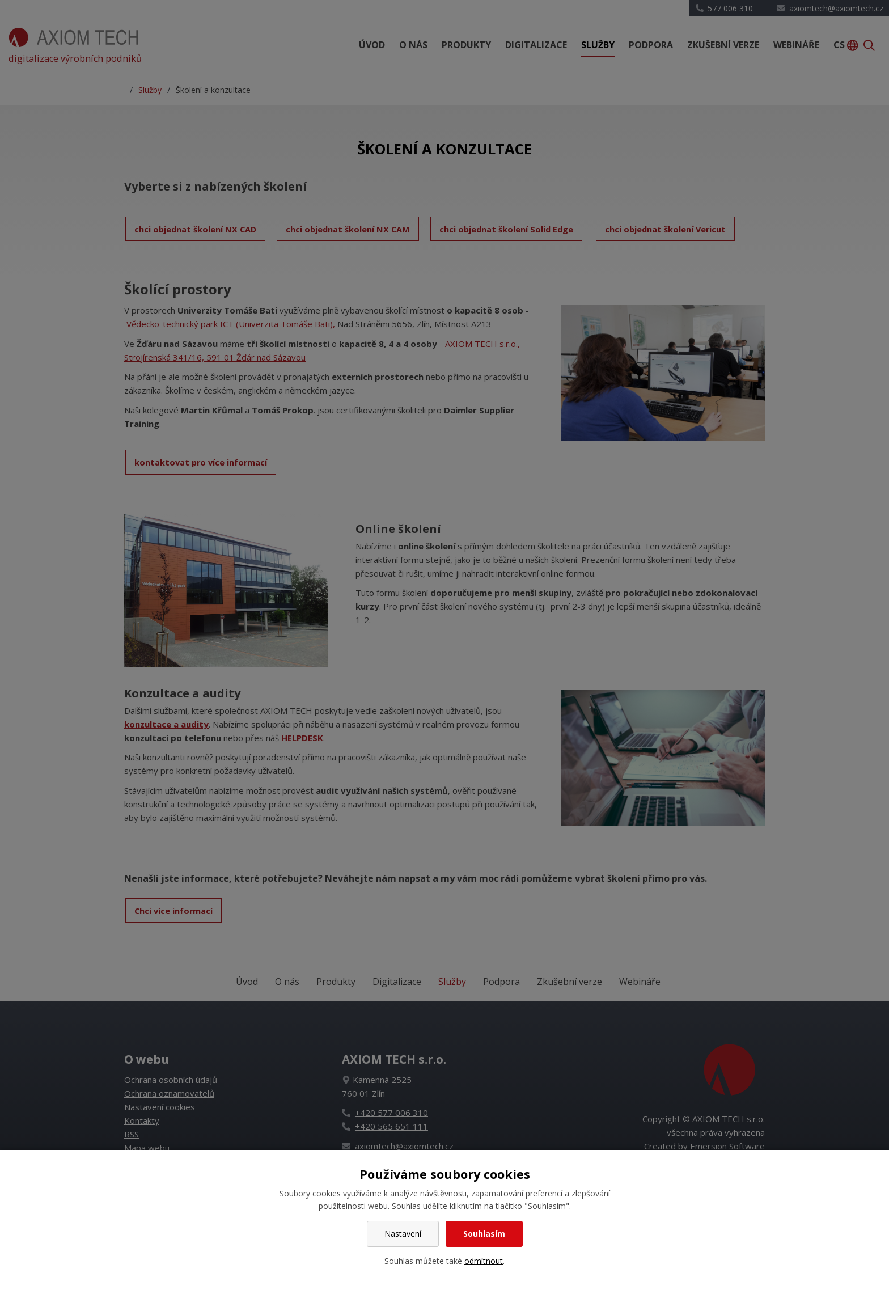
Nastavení (402, 1233)
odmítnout (483, 1260)
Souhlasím (484, 1233)
